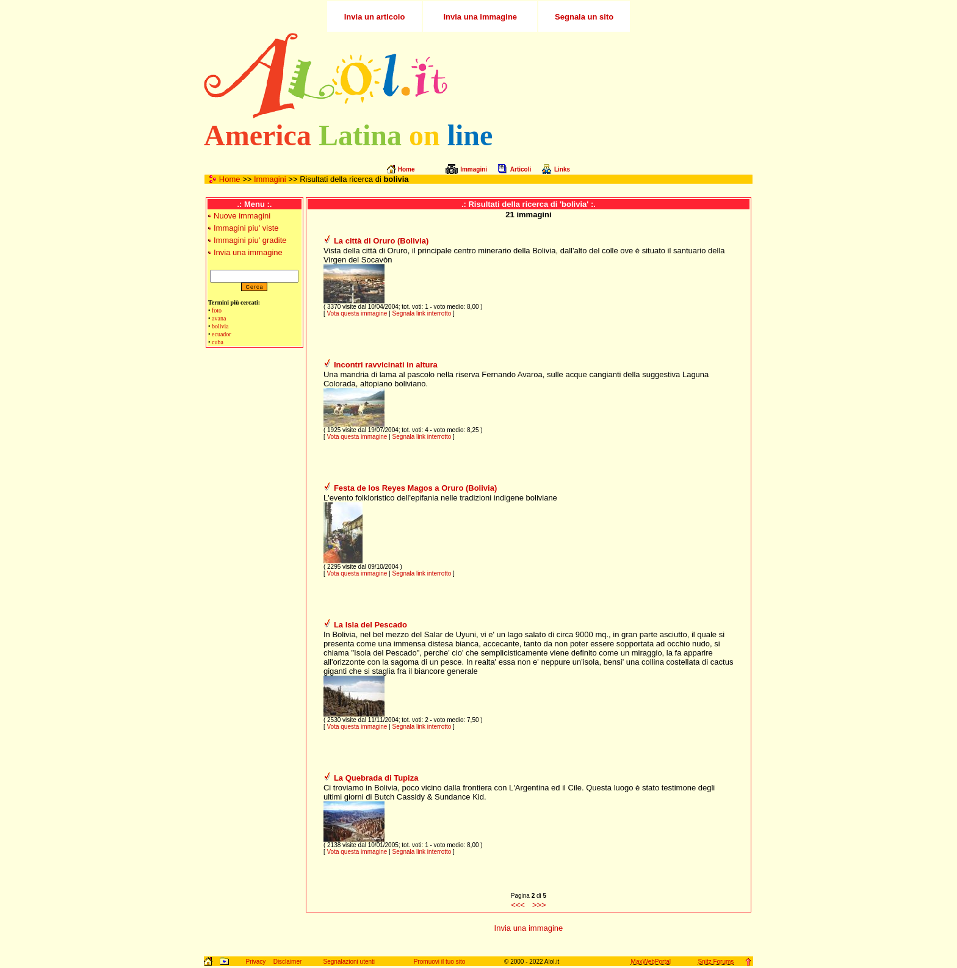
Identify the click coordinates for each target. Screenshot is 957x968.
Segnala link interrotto (422, 313)
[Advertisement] (608, 75)
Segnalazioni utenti (349, 961)
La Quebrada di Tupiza (376, 777)
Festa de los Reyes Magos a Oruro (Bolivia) (415, 488)
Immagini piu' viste (246, 228)
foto (217, 310)
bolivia (220, 326)
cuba (217, 342)
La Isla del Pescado (370, 624)
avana (219, 318)
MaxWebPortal (651, 961)
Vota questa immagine (357, 313)
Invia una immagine (248, 252)
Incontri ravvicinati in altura (386, 364)
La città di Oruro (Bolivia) (381, 240)
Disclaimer (287, 961)
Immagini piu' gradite (250, 240)
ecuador (221, 334)
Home (229, 179)
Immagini (270, 179)
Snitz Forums (716, 961)
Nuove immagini (242, 215)
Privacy (255, 961)
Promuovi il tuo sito (439, 961)
